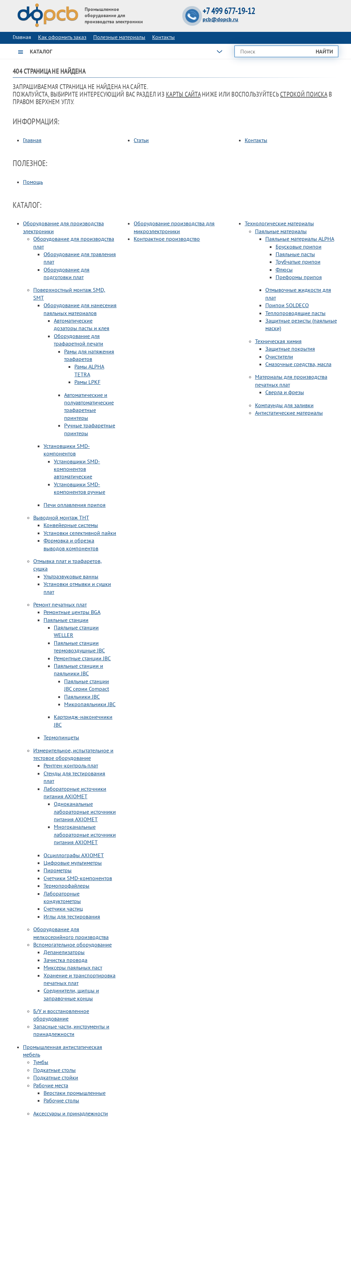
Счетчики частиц (63, 908)
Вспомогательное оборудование (72, 944)
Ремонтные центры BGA (72, 612)
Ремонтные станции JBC (82, 658)
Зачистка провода (65, 960)
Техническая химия (278, 341)
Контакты (163, 37)
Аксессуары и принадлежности (70, 1113)
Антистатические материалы (289, 412)
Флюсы (284, 269)
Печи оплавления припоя (75, 504)
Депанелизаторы (64, 952)
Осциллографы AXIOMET (74, 855)
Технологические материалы (279, 223)
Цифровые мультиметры (73, 862)
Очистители (279, 356)
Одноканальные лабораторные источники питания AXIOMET (85, 811)
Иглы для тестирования (72, 916)
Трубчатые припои (298, 261)
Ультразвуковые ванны (71, 576)
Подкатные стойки (55, 1077)
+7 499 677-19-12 (229, 11)
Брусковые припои (299, 246)
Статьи (141, 140)
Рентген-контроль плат (71, 765)
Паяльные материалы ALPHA (299, 238)
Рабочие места (50, 1085)
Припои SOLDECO (287, 305)
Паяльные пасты (295, 254)
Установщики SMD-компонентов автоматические (77, 469)
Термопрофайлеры (66, 885)
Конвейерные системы (71, 525)
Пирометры (58, 870)
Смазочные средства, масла (298, 364)
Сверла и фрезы (284, 392)
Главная (32, 140)
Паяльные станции (66, 619)
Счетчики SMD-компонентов (78, 878)
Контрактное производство (167, 238)
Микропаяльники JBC (90, 704)
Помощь (33, 181)
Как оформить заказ (62, 37)
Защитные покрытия (290, 348)
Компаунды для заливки (284, 405)
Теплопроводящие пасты (295, 313)
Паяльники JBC (82, 696)
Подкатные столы (54, 1069)
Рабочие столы (61, 1100)
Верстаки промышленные (75, 1092)
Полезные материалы (119, 37)
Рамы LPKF (87, 381)
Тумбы (40, 1062)
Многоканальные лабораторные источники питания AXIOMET (85, 834)
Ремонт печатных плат (60, 604)
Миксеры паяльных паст (73, 967)
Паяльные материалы (281, 231)
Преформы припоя (299, 277)
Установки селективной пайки (80, 532)
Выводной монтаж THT (61, 517)
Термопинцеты (61, 737)
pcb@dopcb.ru (220, 19)
